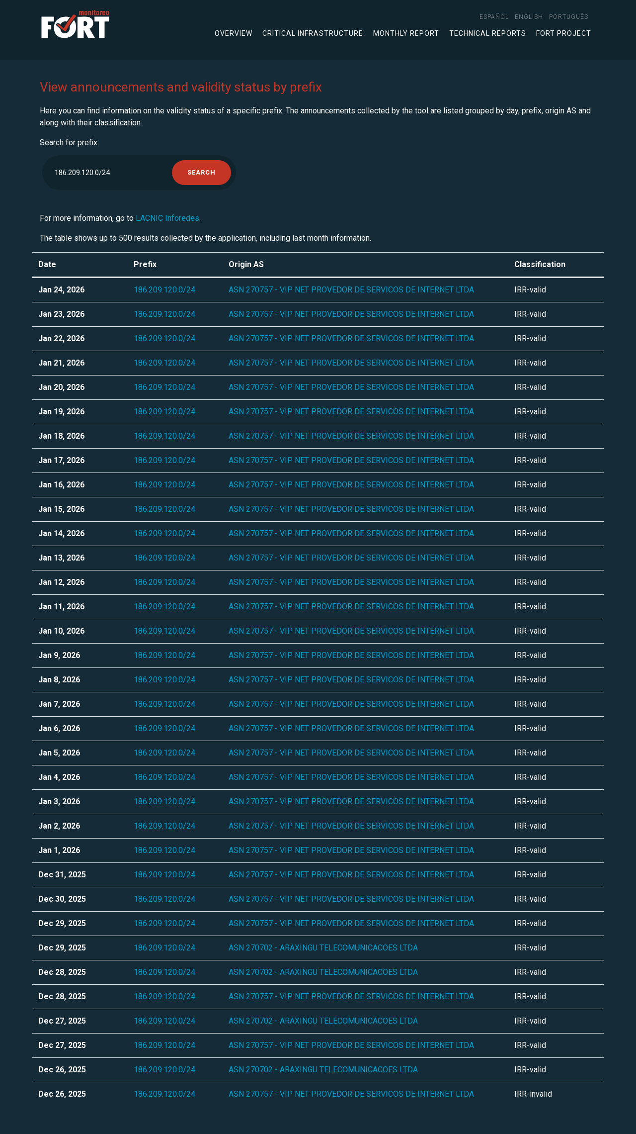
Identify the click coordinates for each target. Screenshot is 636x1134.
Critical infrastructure (312, 33)
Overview (233, 33)
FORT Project (563, 33)
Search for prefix (68, 142)
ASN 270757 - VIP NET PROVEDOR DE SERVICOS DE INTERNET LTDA (351, 289)
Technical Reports (487, 33)
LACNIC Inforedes (167, 218)
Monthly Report (406, 33)
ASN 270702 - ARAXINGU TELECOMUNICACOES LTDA (323, 947)
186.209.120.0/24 (164, 289)
